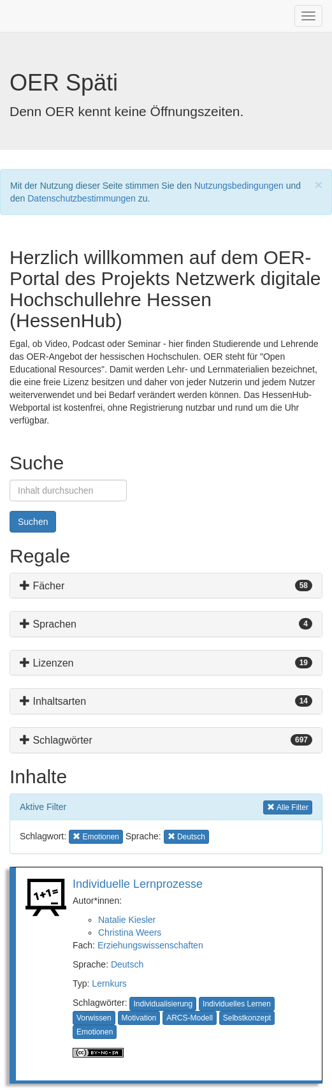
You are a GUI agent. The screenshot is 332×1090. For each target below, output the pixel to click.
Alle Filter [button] (287, 806)
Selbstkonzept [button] (247, 1017)
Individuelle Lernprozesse (138, 884)
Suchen (33, 522)
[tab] (166, 585)
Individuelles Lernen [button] (237, 1003)
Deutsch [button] (188, 835)
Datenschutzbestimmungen (81, 198)
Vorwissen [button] (94, 1017)
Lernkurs (109, 983)
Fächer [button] (42, 585)
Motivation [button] (139, 1017)
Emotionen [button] (96, 835)
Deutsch (127, 964)
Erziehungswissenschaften (150, 945)
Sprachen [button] (48, 624)
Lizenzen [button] (47, 663)
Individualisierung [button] (162, 1003)
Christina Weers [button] (129, 932)
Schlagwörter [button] (56, 740)
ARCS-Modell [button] (189, 1017)
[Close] (318, 184)
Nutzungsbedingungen (239, 185)
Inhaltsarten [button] (53, 701)
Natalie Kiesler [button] (126, 920)
